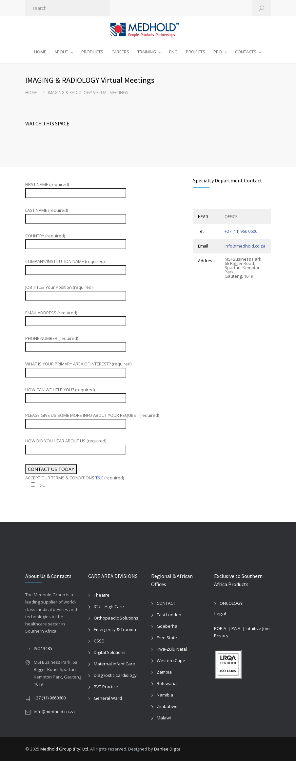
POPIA (220, 628)
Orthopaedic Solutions (116, 618)
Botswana (167, 683)
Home (31, 92)
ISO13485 (43, 648)
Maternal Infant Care (114, 664)
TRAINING (146, 52)
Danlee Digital (168, 749)
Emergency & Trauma (115, 629)
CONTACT (166, 603)
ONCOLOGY (231, 603)
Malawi (164, 718)
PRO (217, 52)
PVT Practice (106, 687)
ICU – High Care (109, 606)
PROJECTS (195, 52)
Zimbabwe (167, 706)
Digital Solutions (110, 652)
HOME (40, 52)
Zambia (164, 672)
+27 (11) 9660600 (50, 698)
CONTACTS (245, 52)
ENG (173, 52)
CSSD (99, 641)
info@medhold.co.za (245, 246)
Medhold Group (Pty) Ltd (64, 749)
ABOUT (61, 52)
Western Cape (171, 660)
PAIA (235, 628)
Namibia (165, 695)
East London (169, 615)
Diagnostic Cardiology (115, 675)
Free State (167, 637)
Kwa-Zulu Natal (172, 649)
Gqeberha (167, 626)
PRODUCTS (92, 52)
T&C (99, 478)
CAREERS (120, 52)
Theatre (101, 595)
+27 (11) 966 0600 (241, 231)
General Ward (108, 698)
